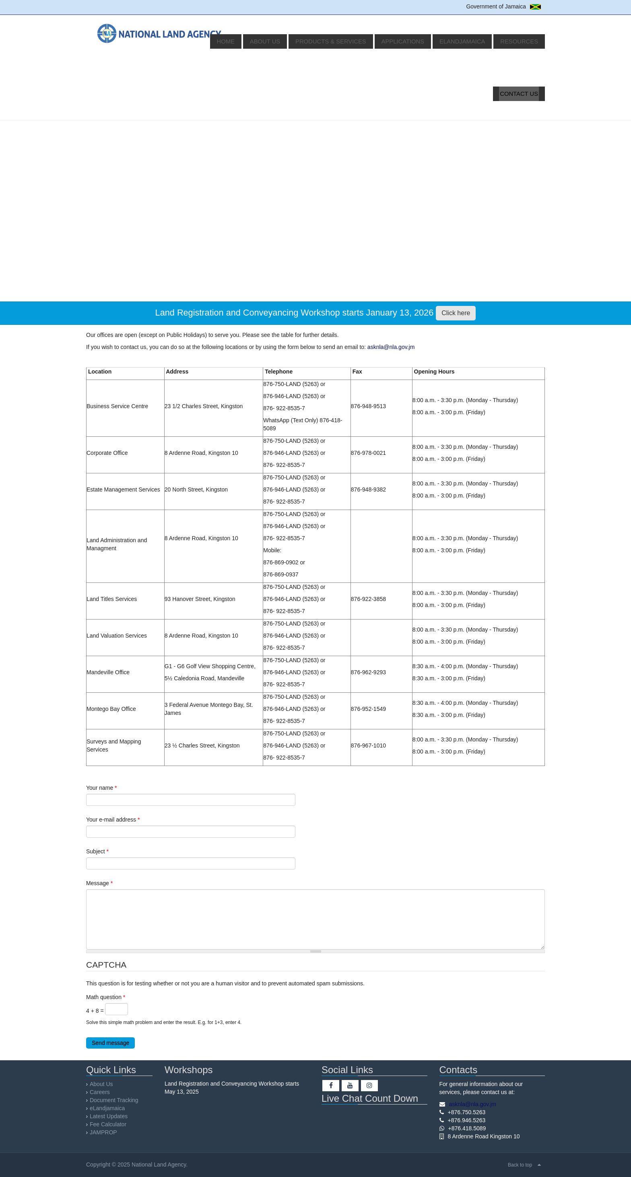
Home (257, 41)
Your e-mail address (113, 819)
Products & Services (351, 41)
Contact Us (521, 94)
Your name (101, 788)
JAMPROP (110, 1132)
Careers (107, 1092)
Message (99, 883)
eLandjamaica (469, 41)
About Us (291, 41)
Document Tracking (121, 1100)
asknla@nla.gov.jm (390, 347)
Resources (521, 41)
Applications (416, 41)
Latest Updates (116, 1116)
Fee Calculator (115, 1124)
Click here (455, 313)
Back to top (520, 1165)
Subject (97, 851)
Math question (105, 997)
